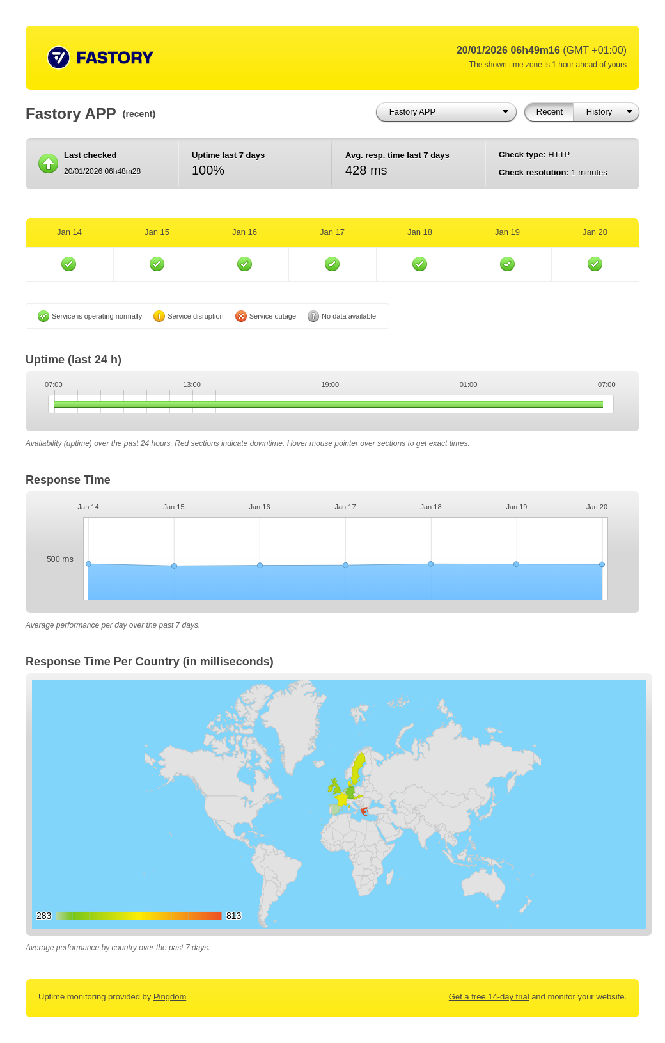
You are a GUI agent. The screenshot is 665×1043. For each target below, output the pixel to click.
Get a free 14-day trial (489, 996)
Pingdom (169, 996)
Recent (549, 111)
